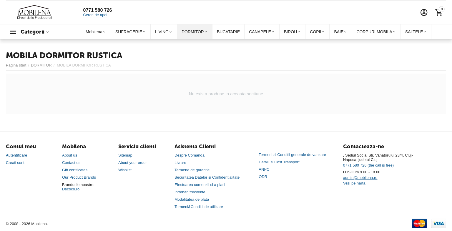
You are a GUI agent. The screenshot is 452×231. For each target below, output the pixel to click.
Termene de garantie (192, 170)
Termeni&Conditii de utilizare (199, 207)
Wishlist (125, 170)
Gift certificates (74, 170)
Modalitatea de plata (192, 199)
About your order (132, 162)
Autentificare (16, 155)
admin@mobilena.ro (360, 177)
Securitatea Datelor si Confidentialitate (207, 177)
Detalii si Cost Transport (279, 162)
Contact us (71, 162)
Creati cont (15, 162)
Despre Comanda (190, 155)
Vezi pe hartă (354, 183)
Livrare (180, 162)
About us (69, 155)
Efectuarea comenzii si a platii (200, 184)
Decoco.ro (70, 189)
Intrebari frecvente (190, 192)
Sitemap (125, 155)
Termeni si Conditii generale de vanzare (292, 154)
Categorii (32, 31)
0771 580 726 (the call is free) (368, 165)
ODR (263, 177)
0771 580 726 (97, 10)
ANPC (264, 169)
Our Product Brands (79, 177)
